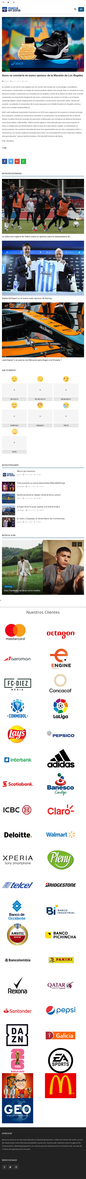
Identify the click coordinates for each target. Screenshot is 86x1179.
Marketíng (8, 586)
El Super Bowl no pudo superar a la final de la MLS (38, 507)
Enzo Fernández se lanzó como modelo (22, 590)
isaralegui (20, 486)
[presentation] (74, 544)
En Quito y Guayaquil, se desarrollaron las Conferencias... (41, 518)
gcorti (19, 475)
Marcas (5, 81)
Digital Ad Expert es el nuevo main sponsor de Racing (27, 298)
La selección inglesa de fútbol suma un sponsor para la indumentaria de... (36, 236)
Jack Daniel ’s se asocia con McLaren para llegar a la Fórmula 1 (32, 360)
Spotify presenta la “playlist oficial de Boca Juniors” (39, 495)
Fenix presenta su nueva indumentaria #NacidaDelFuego (41, 483)
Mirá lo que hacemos (26, 471)
